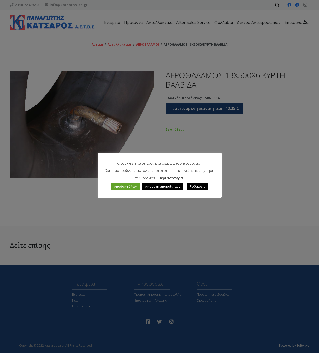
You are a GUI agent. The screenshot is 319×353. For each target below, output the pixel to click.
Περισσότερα (170, 177)
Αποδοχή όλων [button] (125, 186)
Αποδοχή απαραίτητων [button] (162, 186)
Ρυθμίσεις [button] (197, 186)
